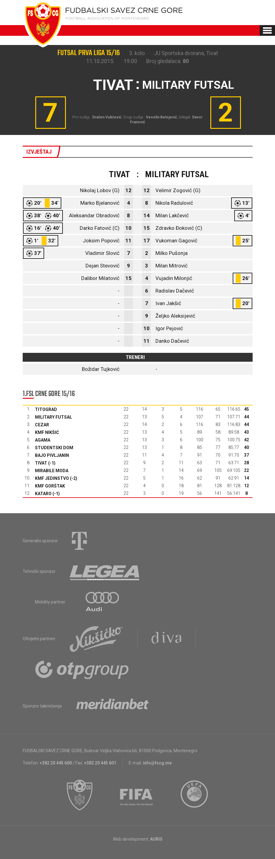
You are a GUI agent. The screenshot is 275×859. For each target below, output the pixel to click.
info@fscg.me (157, 762)
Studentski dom (54, 447)
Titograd (46, 409)
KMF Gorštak (50, 486)
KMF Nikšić (47, 432)
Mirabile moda (51, 470)
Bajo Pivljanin (52, 455)
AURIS (156, 839)
